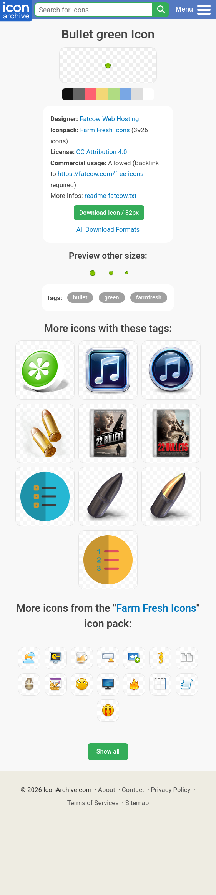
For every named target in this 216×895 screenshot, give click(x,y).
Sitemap (137, 803)
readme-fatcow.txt (110, 195)
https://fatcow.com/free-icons (100, 174)
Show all (108, 751)
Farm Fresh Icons (105, 130)
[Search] (160, 9)
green (112, 297)
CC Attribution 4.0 (101, 152)
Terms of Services (93, 803)
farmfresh (148, 297)
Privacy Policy (170, 790)
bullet (80, 297)
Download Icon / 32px (109, 212)
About (106, 790)
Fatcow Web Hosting (109, 119)
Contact (133, 790)
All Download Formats (108, 229)
